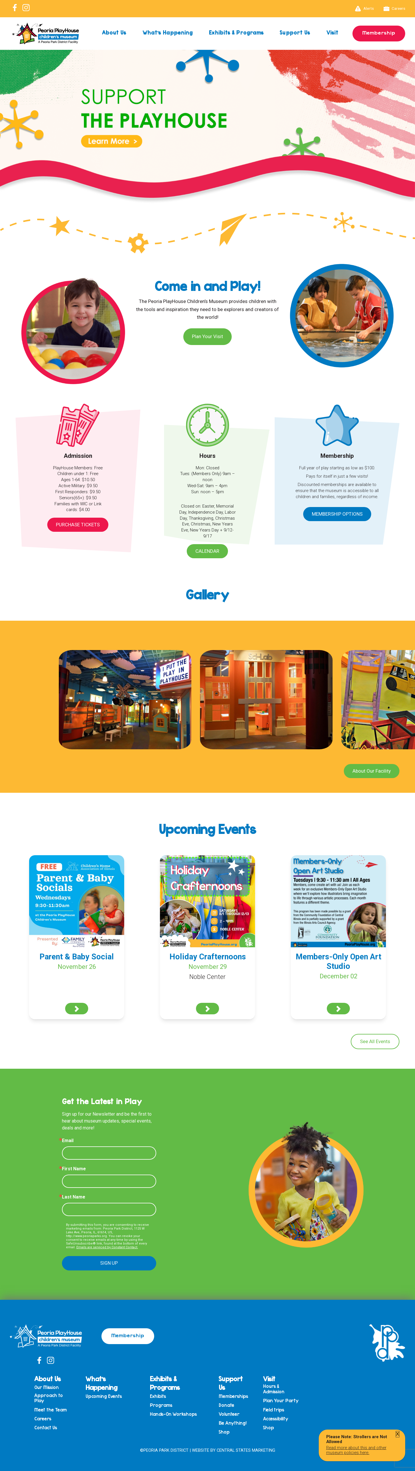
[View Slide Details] (207, 141)
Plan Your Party (281, 1400)
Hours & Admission (273, 1389)
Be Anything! (232, 1423)
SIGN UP (109, 1263)
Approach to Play (48, 1398)
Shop (224, 1432)
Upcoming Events (104, 1396)
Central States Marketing (246, 1450)
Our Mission (46, 1387)
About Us (114, 32)
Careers (394, 8)
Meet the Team (50, 1410)
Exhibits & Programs (236, 32)
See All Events (375, 1041)
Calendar (207, 551)
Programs (161, 1405)
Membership (378, 32)
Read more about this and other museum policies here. (356, 1450)
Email (67, 1140)
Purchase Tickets (78, 524)
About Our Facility (371, 771)
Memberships (233, 1396)
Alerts (364, 8)
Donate (226, 1405)
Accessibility (275, 1419)
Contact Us (45, 1427)
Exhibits (158, 1396)
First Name (74, 1169)
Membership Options (337, 514)
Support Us (295, 32)
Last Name (73, 1197)
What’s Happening (168, 32)
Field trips (273, 1410)
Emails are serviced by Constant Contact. (107, 1247)
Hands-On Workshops (173, 1414)
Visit (333, 32)
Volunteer (229, 1414)
